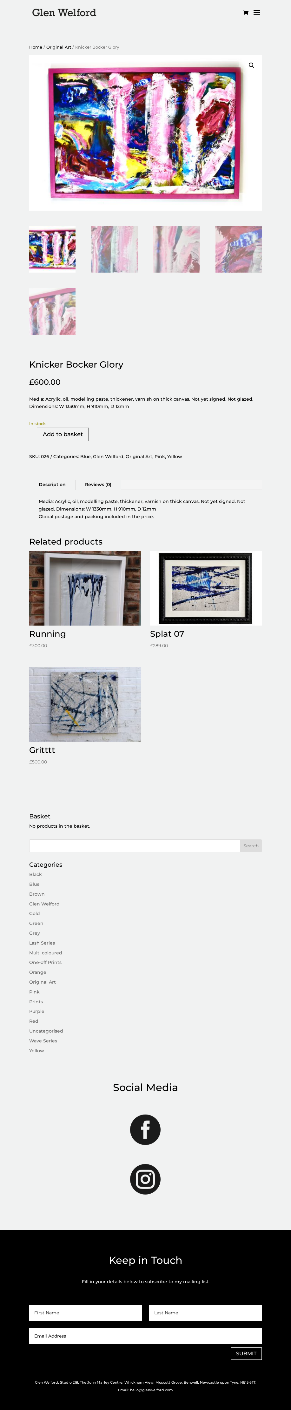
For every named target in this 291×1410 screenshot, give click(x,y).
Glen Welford (108, 456)
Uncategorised (46, 1031)
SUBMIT (246, 1354)
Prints (36, 1002)
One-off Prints (45, 962)
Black (35, 874)
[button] (251, 65)
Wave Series (43, 1041)
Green (36, 923)
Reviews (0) (98, 484)
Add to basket (63, 434)
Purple (36, 1011)
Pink (160, 456)
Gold (34, 913)
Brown (37, 894)
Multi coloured (45, 953)
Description (52, 484)
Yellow (174, 456)
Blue (85, 456)
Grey (34, 933)
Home (35, 47)
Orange (37, 972)
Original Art (58, 47)
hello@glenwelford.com (151, 1390)
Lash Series (42, 943)
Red (33, 1021)
